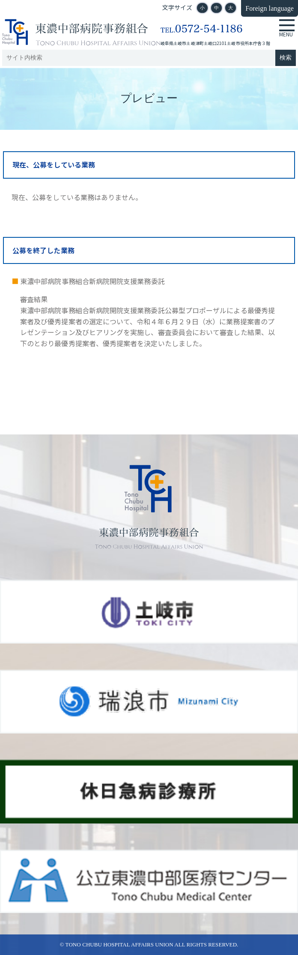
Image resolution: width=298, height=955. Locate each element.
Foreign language (269, 8)
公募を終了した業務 (43, 250)
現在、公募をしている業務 (53, 164)
